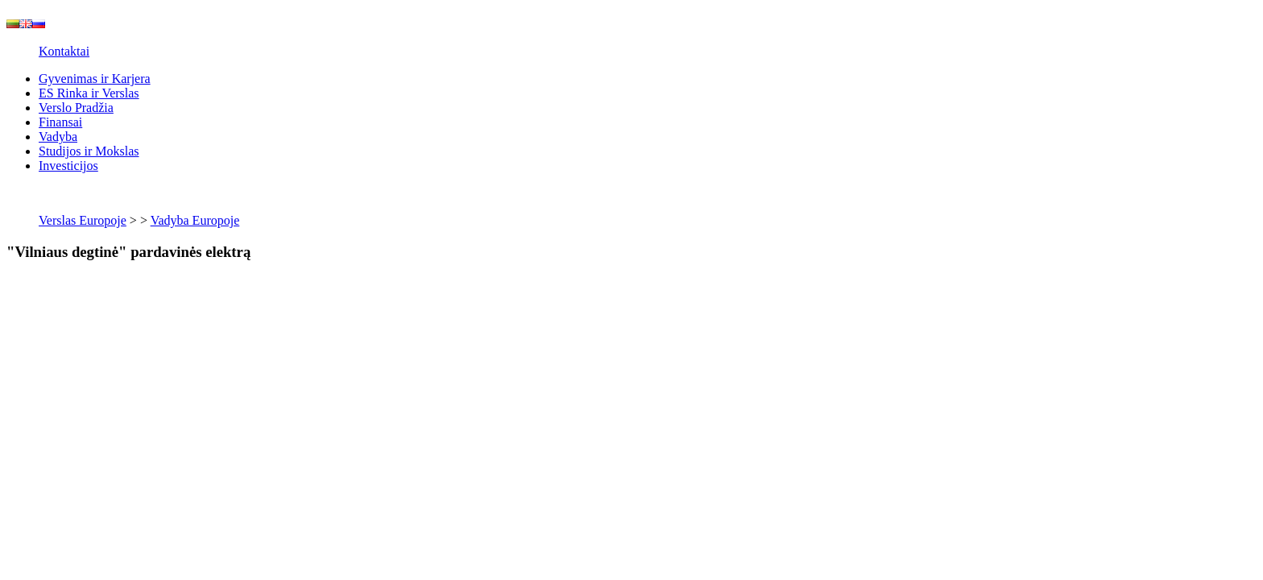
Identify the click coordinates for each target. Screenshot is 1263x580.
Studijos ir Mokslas (89, 151)
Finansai (60, 122)
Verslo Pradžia (76, 107)
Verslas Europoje (82, 220)
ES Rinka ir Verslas (89, 93)
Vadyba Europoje (195, 220)
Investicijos (68, 165)
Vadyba (58, 136)
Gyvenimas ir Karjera (95, 78)
